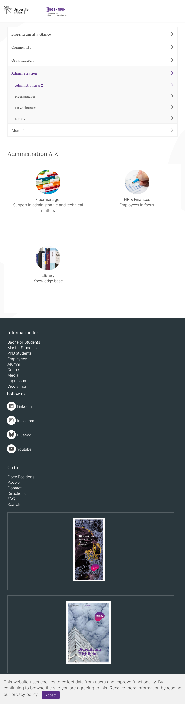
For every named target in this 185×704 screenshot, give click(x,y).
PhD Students (19, 353)
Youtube (24, 449)
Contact (14, 487)
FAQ (11, 498)
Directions (16, 493)
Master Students (22, 347)
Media (12, 375)
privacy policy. (25, 694)
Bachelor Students (23, 342)
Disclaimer (17, 386)
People (13, 482)
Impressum (17, 380)
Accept (50, 695)
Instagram (25, 420)
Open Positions (20, 476)
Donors (13, 369)
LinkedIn (24, 406)
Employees (17, 358)
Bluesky (24, 435)
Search (13, 504)
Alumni (13, 364)
